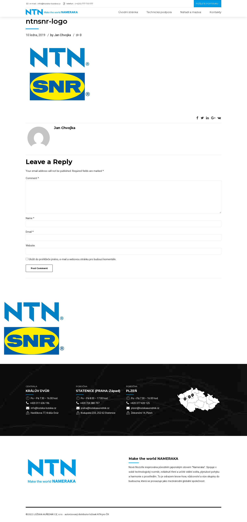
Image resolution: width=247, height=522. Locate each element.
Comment (32, 178)
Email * (30, 232)
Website (30, 246)
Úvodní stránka (128, 12)
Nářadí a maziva (190, 12)
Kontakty (215, 12)
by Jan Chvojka (60, 35)
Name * (30, 218)
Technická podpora (159, 12)
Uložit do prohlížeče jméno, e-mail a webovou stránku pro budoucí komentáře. (72, 260)
